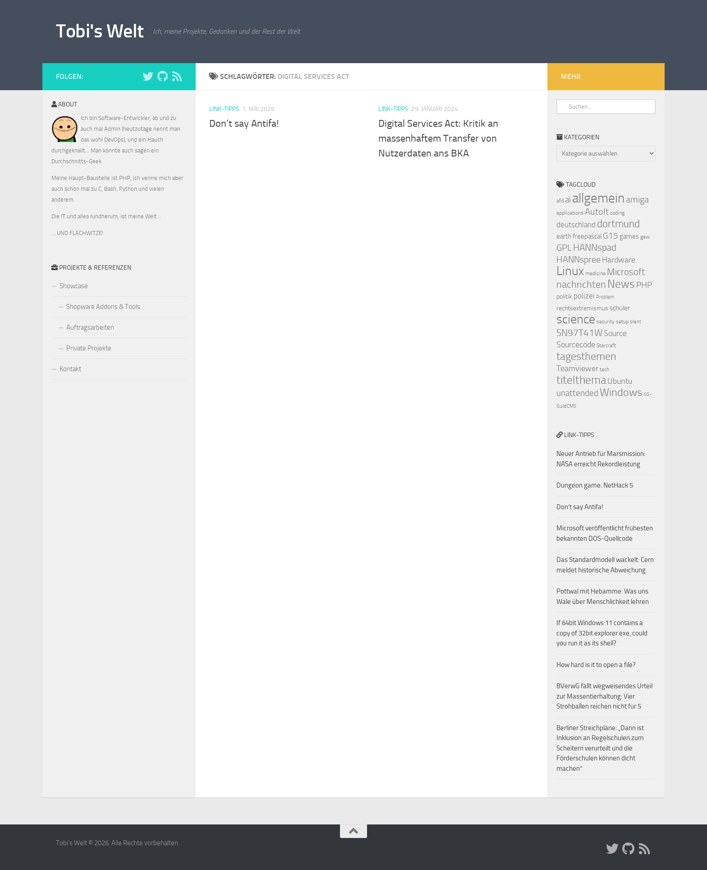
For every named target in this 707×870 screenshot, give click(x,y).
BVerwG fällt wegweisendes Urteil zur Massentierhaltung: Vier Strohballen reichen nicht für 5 (604, 696)
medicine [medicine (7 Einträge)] (595, 273)
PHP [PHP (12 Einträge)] (644, 285)
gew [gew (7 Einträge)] (645, 237)
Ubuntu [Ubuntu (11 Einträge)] (619, 381)
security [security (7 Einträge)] (606, 321)
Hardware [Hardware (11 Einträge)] (618, 260)
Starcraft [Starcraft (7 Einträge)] (606, 345)
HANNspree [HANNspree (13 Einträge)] (578, 259)
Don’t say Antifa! (244, 123)
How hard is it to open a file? (596, 665)
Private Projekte (88, 348)
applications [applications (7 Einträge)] (569, 213)
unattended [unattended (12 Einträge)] (577, 393)
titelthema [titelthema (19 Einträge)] (581, 380)
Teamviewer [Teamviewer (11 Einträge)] (577, 368)
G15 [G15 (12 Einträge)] (610, 236)
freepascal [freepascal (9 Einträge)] (587, 236)
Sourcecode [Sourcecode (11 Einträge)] (575, 345)
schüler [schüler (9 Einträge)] (620, 308)
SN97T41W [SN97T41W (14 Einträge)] (579, 332)
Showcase (74, 286)
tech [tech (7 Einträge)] (604, 369)
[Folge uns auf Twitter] (147, 76)
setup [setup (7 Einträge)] (622, 321)
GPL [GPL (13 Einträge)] (564, 247)
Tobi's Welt (100, 31)
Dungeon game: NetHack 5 (594, 485)
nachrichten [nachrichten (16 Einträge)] (581, 284)
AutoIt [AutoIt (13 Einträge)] (597, 211)
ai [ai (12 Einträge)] (568, 200)
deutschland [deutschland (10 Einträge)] (576, 225)
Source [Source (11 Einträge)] (615, 333)
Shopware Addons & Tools (103, 307)
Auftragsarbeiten (90, 327)
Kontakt (70, 369)
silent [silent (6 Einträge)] (635, 322)
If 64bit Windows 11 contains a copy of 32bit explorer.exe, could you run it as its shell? (601, 633)
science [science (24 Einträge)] (575, 319)
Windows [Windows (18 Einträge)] (621, 392)
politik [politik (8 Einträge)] (564, 296)
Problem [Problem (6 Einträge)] (605, 297)
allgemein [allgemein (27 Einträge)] (598, 198)
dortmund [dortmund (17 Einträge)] (618, 223)
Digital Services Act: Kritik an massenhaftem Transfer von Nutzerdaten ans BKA (438, 138)
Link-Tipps (224, 109)
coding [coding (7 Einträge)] (617, 213)
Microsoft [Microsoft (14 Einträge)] (626, 272)
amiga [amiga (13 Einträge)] (637, 199)
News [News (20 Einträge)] (621, 283)
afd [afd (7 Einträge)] (560, 201)
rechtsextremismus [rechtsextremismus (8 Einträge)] (582, 308)
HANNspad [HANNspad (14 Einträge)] (594, 247)
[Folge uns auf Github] (162, 76)
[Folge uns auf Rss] (176, 76)
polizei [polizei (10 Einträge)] (584, 296)
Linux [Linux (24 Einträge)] (570, 270)
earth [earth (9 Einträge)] (563, 236)
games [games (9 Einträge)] (629, 236)
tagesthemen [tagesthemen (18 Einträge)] (586, 356)
